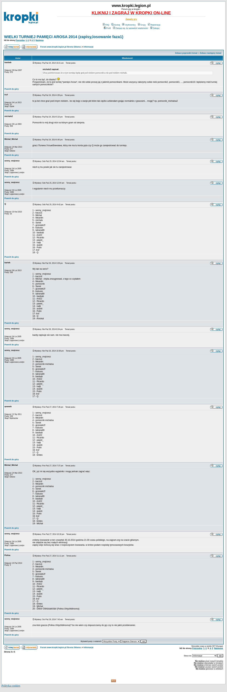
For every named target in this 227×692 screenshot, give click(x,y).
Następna (39, 40)
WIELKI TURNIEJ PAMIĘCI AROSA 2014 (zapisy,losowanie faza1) (63, 37)
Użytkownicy (128, 25)
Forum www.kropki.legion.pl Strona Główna (60, 47)
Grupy (142, 25)
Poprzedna (20, 40)
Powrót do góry (11, 89)
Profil (107, 28)
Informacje (88, 47)
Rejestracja (154, 25)
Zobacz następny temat (210, 53)
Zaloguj (154, 28)
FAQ (106, 25)
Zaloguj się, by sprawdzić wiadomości (130, 28)
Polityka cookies (10, 685)
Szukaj (115, 25)
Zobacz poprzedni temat (186, 53)
